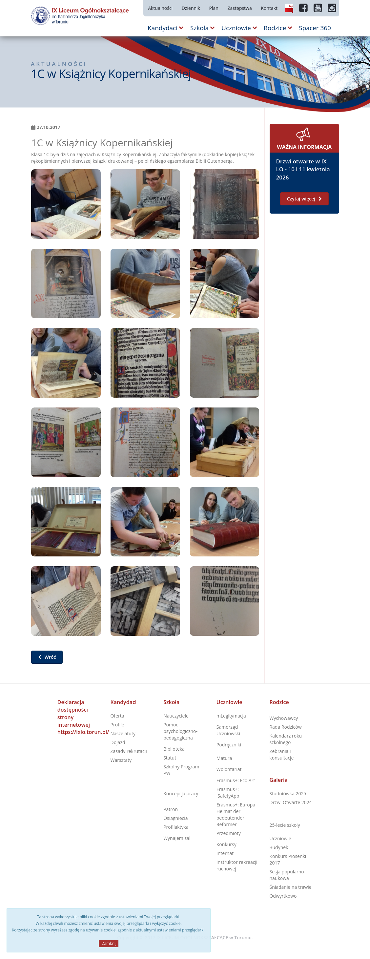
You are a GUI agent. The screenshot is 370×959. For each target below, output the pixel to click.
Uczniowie (229, 702)
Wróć (47, 657)
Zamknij (108, 943)
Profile (117, 724)
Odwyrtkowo (283, 896)
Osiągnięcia (175, 818)
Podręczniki (228, 744)
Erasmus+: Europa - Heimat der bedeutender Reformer (237, 814)
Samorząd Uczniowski (228, 730)
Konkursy (226, 844)
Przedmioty (228, 833)
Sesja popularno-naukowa (287, 874)
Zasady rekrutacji (128, 751)
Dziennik (191, 8)
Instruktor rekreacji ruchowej (236, 865)
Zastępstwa (240, 8)
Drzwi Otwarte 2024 (290, 802)
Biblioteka (174, 749)
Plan (213, 8)
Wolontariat (229, 769)
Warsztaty (120, 760)
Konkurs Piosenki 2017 (287, 859)
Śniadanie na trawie (290, 887)
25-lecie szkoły (284, 825)
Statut (169, 758)
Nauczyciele (176, 716)
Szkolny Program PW (181, 769)
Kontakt (269, 8)
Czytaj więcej (304, 199)
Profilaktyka (176, 827)
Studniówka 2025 (287, 793)
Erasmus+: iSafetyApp (227, 792)
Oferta (117, 716)
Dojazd (117, 742)
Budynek (278, 847)
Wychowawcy (283, 718)
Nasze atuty (122, 733)
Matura (224, 758)
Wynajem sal (176, 838)
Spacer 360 (315, 28)
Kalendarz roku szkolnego (285, 739)
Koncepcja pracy (180, 793)
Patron (170, 809)
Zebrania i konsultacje (281, 754)
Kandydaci (123, 702)
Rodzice (279, 702)
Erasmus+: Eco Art (235, 780)
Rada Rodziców (285, 727)
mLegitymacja (231, 716)
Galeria (278, 779)
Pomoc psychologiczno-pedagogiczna (180, 731)
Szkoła (171, 702)
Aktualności (160, 8)
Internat (225, 853)
